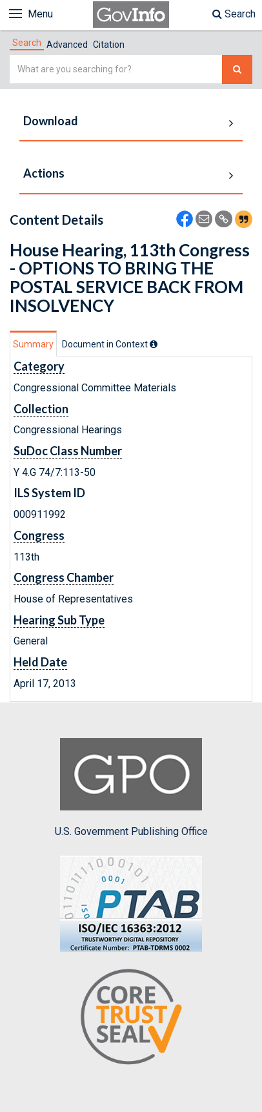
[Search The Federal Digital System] (237, 69)
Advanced (67, 44)
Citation (109, 44)
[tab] (27, 43)
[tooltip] (153, 344)
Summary (33, 344)
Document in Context (109, 344)
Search (234, 14)
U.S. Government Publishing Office (131, 788)
